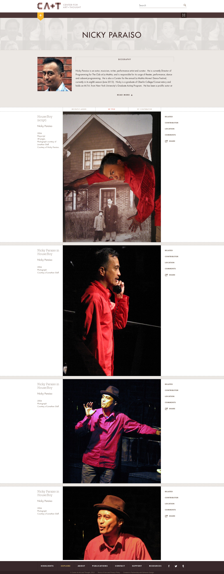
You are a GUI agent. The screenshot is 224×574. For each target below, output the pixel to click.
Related (169, 117)
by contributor (144, 109)
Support (137, 566)
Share (172, 141)
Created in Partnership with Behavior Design (138, 572)
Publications (100, 566)
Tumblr (183, 566)
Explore (66, 566)
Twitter (176, 566)
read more (123, 95)
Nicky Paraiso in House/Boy (48, 252)
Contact (120, 566)
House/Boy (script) (44, 118)
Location (170, 129)
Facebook (168, 566)
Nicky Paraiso (44, 126)
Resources (155, 566)
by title (111, 109)
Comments (170, 135)
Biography (124, 59)
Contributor (171, 123)
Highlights (47, 566)
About (81, 566)
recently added (79, 109)
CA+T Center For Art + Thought (59, 6)
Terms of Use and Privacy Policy (109, 572)
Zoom (184, 15)
